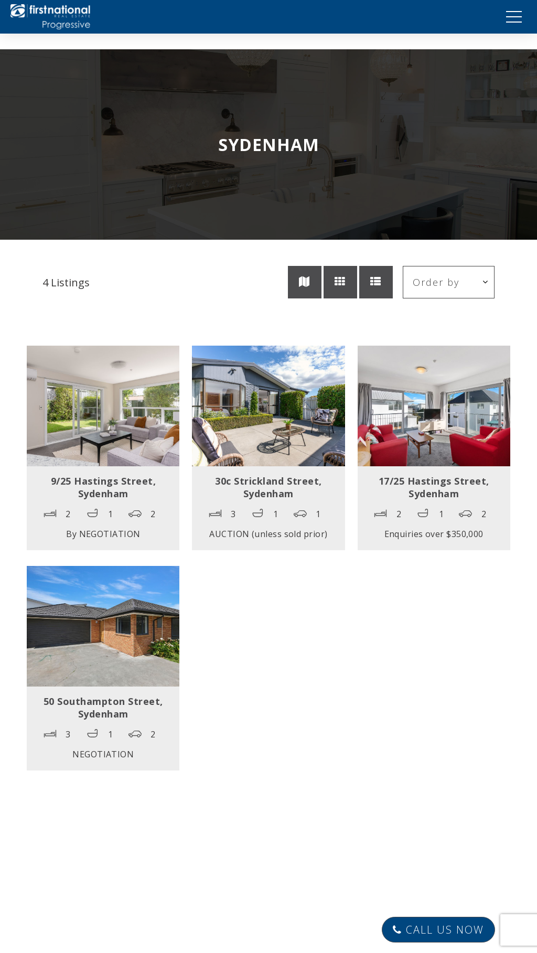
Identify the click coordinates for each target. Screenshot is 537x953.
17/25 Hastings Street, (434, 487)
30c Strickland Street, (268, 487)
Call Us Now (438, 930)
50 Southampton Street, (103, 707)
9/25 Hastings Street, (103, 487)
